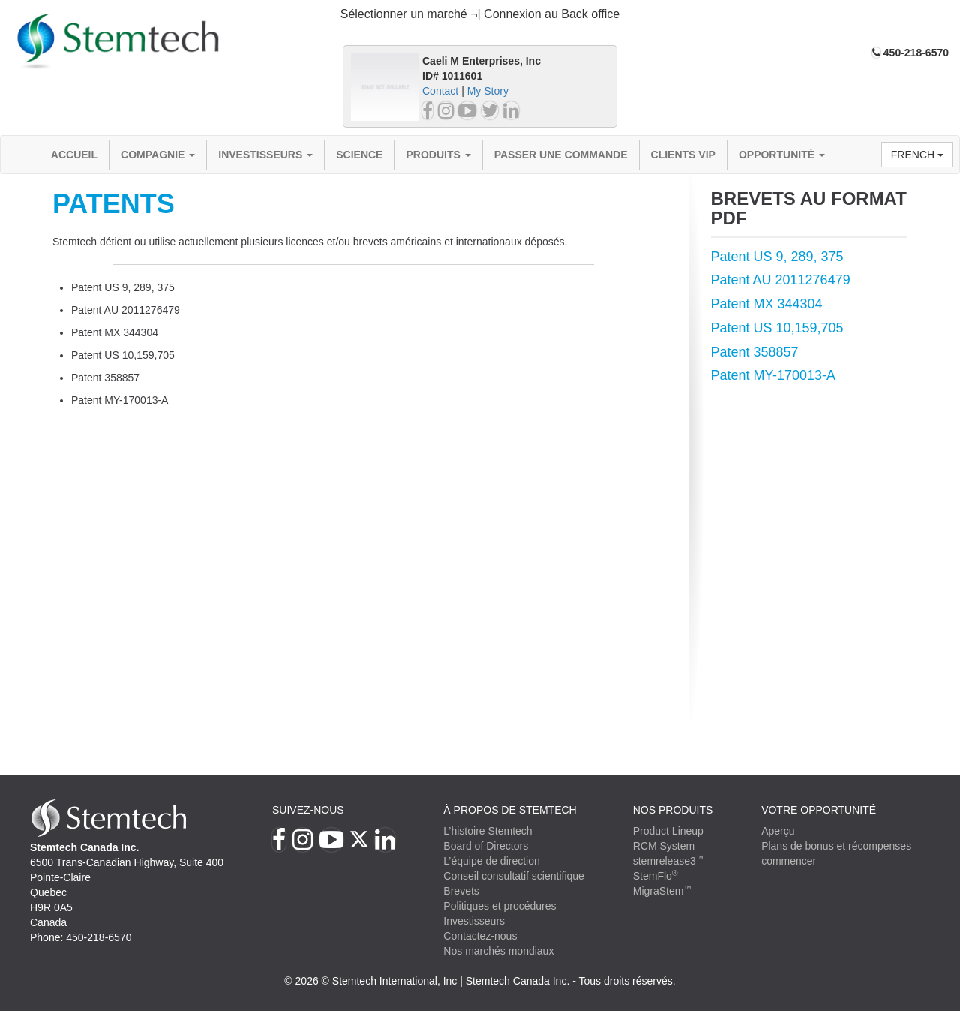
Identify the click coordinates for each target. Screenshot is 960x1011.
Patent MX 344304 (767, 303)
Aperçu (777, 831)
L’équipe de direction (491, 861)
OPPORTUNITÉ (782, 155)
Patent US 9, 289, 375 (777, 256)
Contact (440, 91)
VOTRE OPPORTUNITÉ (818, 810)
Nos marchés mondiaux (498, 951)
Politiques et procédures (499, 906)
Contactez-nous (480, 936)
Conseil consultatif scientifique (513, 876)
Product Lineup (668, 831)
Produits (438, 155)
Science (359, 155)
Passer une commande (561, 155)
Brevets (460, 891)
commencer (788, 861)
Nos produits (673, 810)
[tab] (480, 14)
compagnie (158, 155)
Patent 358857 (755, 352)
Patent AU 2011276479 (780, 279)
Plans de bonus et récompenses (836, 846)
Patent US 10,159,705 (777, 327)
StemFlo (655, 876)
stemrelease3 (668, 861)
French (917, 155)
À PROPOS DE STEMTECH (509, 810)
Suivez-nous (308, 810)
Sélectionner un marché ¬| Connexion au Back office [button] (480, 14)
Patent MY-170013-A (773, 375)
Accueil (74, 155)
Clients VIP (683, 155)
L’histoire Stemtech (487, 831)
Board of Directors (485, 846)
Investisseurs (265, 155)
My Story (487, 91)
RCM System (663, 846)
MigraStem (662, 891)
